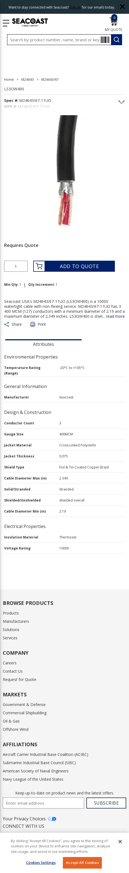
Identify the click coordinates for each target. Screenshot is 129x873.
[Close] (120, 842)
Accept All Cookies (82, 862)
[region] (64, 853)
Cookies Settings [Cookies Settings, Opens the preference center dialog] (41, 862)
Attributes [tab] (43, 344)
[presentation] (43, 344)
